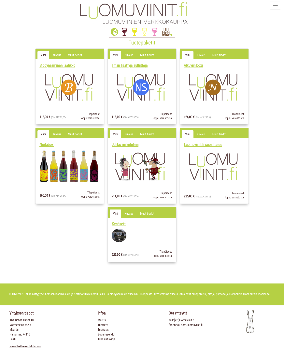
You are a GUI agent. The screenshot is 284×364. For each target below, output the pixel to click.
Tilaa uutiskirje (106, 339)
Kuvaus (56, 55)
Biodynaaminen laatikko (57, 65)
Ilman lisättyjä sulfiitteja (130, 65)
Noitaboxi (46, 144)
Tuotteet (103, 325)
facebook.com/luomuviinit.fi (186, 325)
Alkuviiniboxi (193, 65)
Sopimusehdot (106, 334)
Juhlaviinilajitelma (125, 144)
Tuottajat (103, 330)
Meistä (102, 320)
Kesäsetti (119, 224)
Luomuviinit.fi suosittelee (203, 144)
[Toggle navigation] (275, 5)
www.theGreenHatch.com (25, 346)
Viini (43, 55)
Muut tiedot (75, 55)
